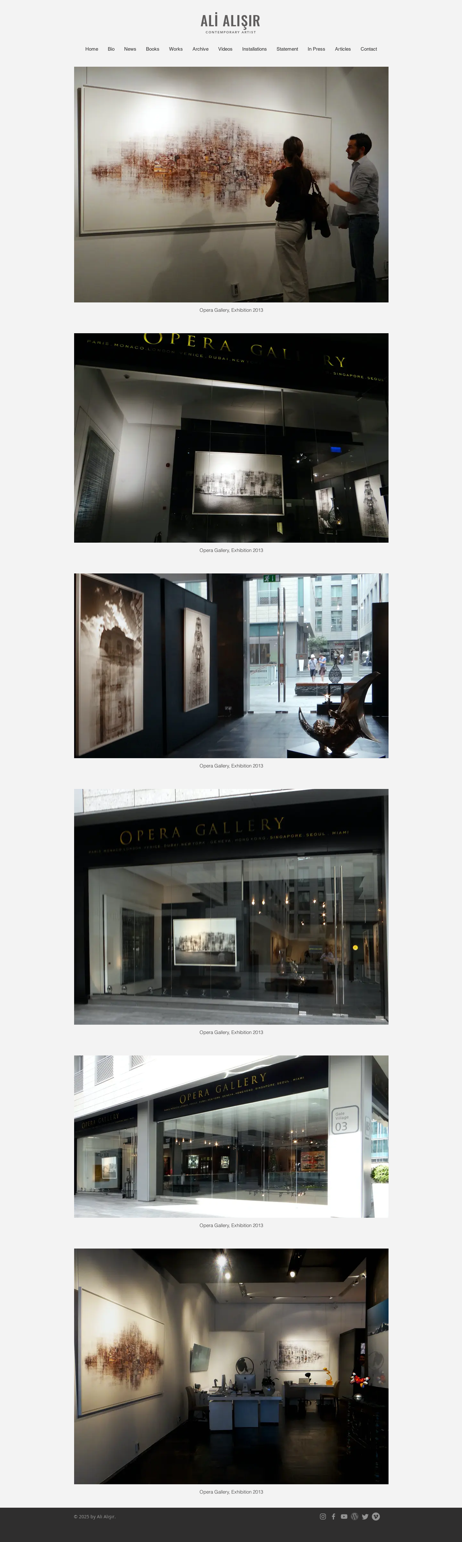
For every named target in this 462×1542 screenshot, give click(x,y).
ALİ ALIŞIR (231, 20)
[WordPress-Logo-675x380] (355, 1516)
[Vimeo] (376, 1516)
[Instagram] (323, 1516)
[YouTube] (344, 1516)
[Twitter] (365, 1516)
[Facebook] (333, 1516)
